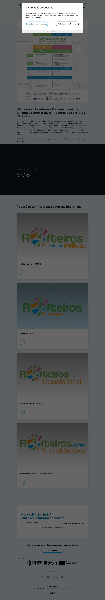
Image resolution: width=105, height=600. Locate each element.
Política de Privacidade (52, 31)
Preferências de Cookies (67, 24)
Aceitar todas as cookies (37, 24)
